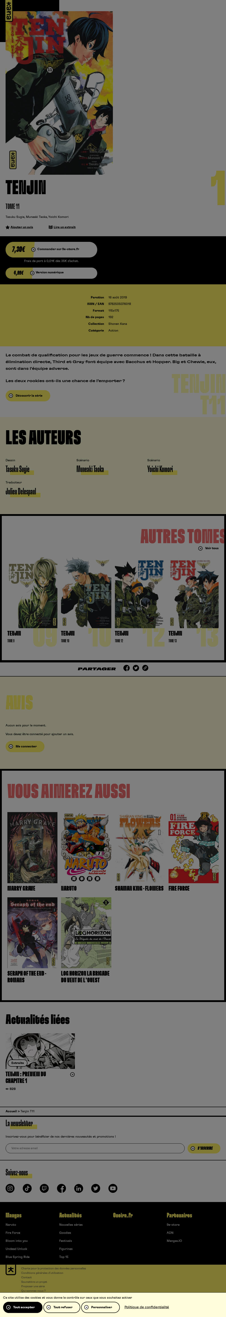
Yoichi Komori (58, 217)
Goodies (65, 1232)
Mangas (13, 1215)
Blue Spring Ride (18, 1257)
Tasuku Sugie (15, 217)
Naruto (11, 1224)
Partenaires (179, 1215)
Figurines (66, 1249)
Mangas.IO (174, 1241)
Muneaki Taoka (36, 217)
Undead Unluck (16, 1249)
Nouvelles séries (71, 1224)
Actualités (70, 1215)
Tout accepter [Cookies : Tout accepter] (24, 1307)
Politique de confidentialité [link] (147, 1307)
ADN (170, 1232)
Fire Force (13, 1232)
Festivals (65, 1241)
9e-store (173, 1224)
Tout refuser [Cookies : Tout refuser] (62, 1307)
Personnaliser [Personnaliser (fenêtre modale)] (101, 1307)
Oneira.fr (123, 1215)
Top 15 (63, 1257)
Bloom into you (17, 1241)
